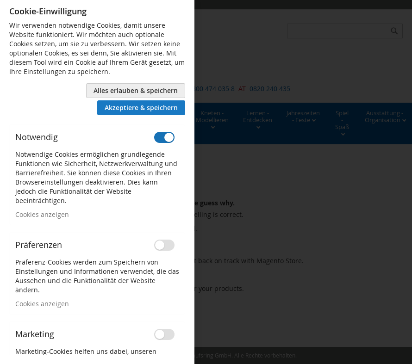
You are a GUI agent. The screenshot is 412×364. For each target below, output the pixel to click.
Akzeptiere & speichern (141, 107)
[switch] (164, 137)
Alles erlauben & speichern (136, 90)
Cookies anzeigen (42, 214)
